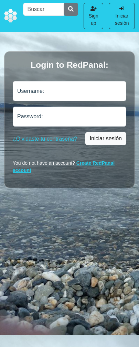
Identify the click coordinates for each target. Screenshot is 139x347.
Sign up (93, 16)
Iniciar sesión (122, 16)
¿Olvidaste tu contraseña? (45, 139)
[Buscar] (43, 9)
